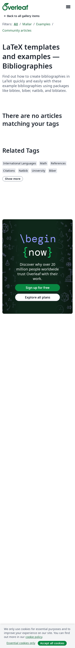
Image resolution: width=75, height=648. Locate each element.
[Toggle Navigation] (68, 7)
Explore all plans (37, 297)
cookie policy (34, 637)
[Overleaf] (15, 6)
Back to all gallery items (21, 16)
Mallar (27, 24)
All (16, 24)
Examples (43, 24)
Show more (12, 179)
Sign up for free (37, 287)
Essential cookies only (21, 643)
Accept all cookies (52, 643)
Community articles (16, 30)
